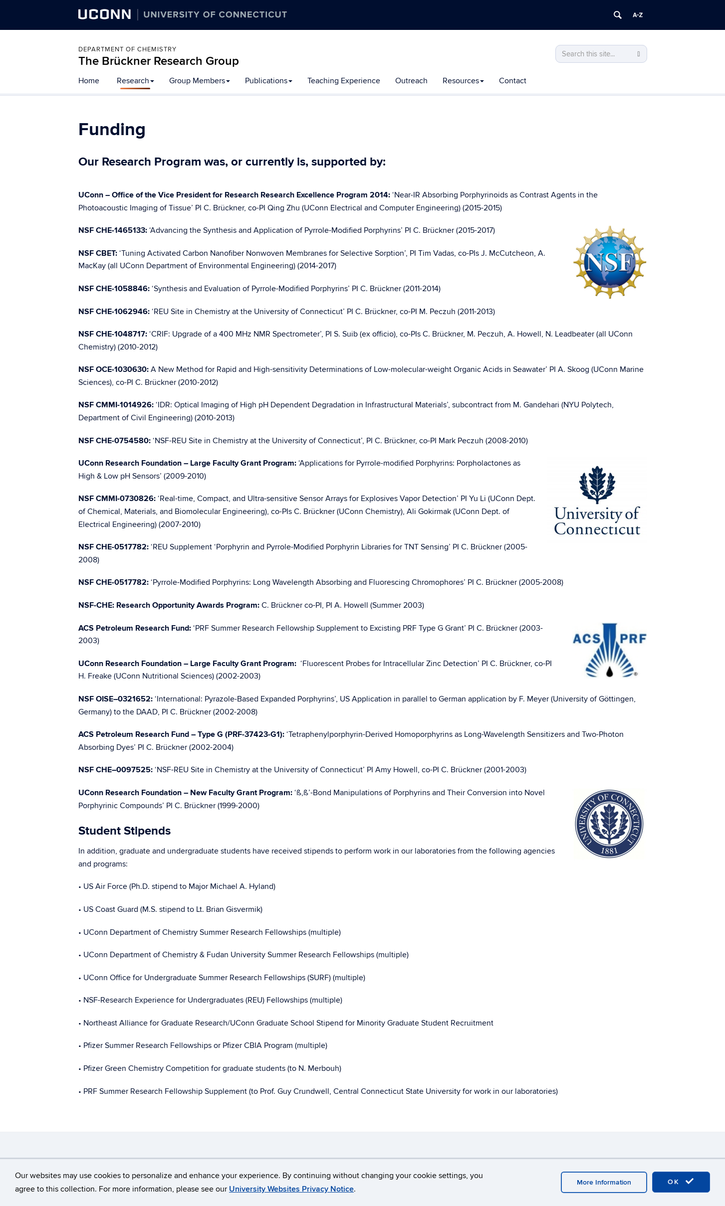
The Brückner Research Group (158, 61)
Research (135, 81)
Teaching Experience (343, 81)
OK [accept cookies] (681, 1181)
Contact (512, 81)
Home (88, 81)
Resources (463, 81)
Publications (268, 81)
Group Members (199, 81)
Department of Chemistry (127, 49)
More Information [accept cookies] (604, 1182)
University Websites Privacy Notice (291, 1189)
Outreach (411, 81)
